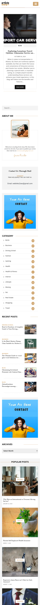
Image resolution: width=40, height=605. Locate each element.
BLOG (20, 46)
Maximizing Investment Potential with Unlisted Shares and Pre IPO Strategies (12, 371)
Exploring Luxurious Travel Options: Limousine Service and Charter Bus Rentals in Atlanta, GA (20, 52)
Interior (8, 277)
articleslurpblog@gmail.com (25, 151)
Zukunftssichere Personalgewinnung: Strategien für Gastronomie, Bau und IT (11, 385)
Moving (8, 287)
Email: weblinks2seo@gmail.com (19, 184)
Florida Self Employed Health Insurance (16, 540)
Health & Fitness (11, 271)
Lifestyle (8, 282)
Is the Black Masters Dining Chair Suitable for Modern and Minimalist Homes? (12, 342)
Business (8, 245)
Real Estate (9, 298)
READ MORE (20, 87)
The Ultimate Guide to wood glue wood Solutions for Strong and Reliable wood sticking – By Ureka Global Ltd (12, 357)
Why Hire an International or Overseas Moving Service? (19, 500)
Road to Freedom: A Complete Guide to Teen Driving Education (12, 328)
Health (7, 266)
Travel (7, 308)
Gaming (8, 261)
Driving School (10, 251)
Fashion (8, 256)
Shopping (8, 303)
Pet (6, 292)
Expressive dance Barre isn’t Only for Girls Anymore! (17, 581)
